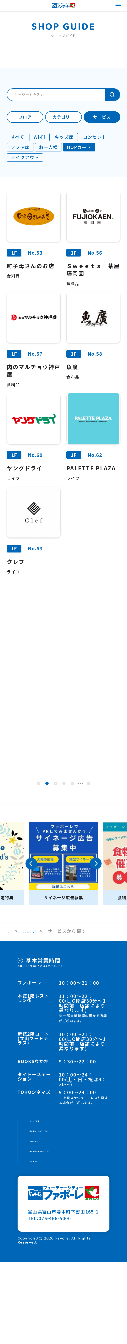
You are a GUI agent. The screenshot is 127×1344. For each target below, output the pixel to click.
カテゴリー (63, 117)
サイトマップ (44, 1242)
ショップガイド (46, 999)
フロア (25, 117)
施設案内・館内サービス (56, 1204)
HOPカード (42, 1217)
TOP (12, 999)
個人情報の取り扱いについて (61, 1230)
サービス (102, 117)
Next (96, 932)
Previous (31, 932)
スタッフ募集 (44, 1191)
